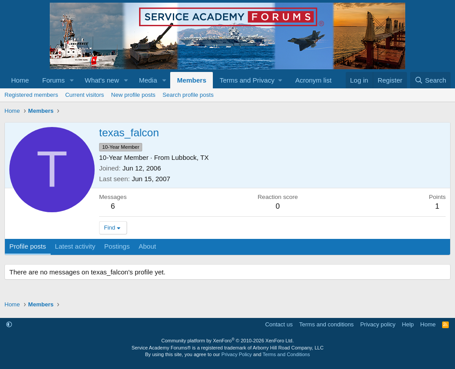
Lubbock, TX (190, 157)
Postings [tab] (117, 246)
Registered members (31, 94)
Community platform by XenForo (227, 340)
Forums (53, 80)
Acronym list (313, 80)
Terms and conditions (326, 324)
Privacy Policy (236, 354)
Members (191, 80)
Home (20, 80)
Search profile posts (188, 94)
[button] (72, 80)
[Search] (430, 80)
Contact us (279, 324)
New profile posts (133, 94)
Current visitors (84, 94)
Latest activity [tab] (75, 246)
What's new (102, 80)
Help (408, 324)
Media (148, 80)
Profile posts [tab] (27, 246)
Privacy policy (377, 324)
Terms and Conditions (286, 354)
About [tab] (147, 246)
